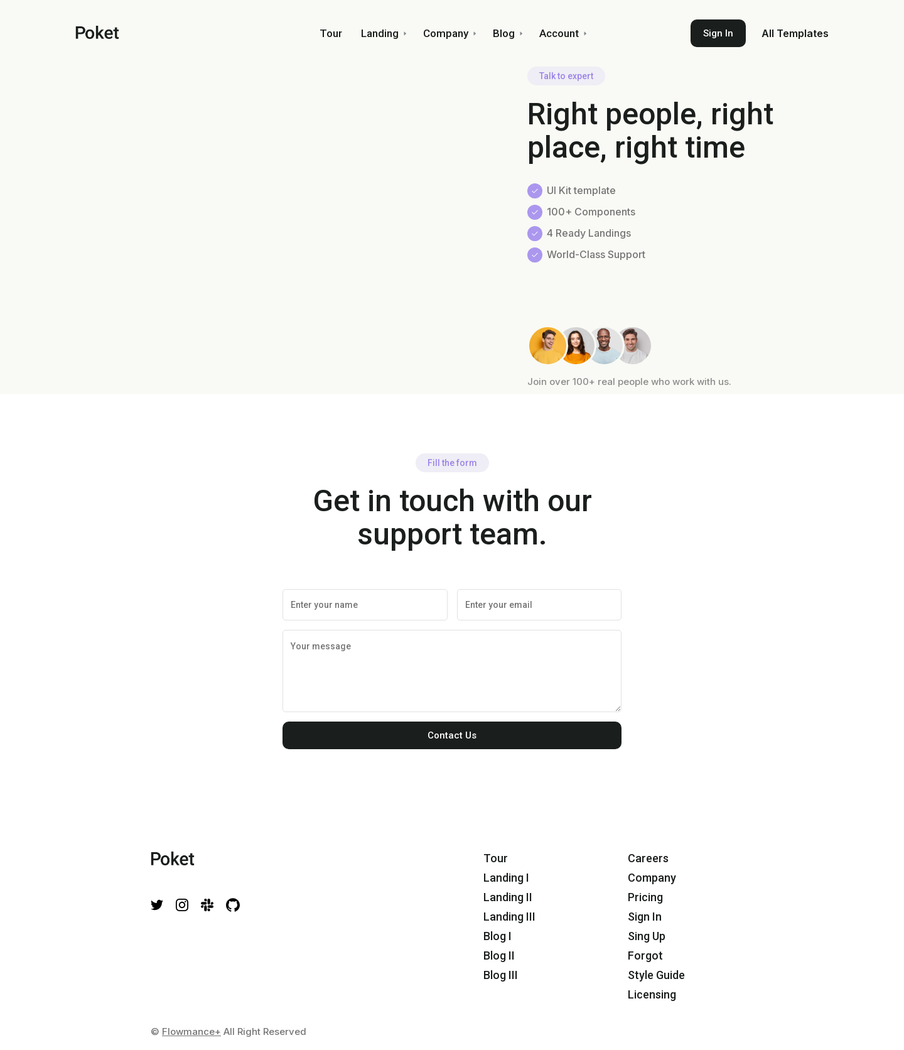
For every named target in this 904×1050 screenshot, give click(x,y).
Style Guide (656, 975)
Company (652, 878)
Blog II (499, 955)
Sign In (718, 33)
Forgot (645, 955)
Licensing (652, 994)
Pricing (645, 897)
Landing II (507, 897)
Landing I (506, 878)
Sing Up (646, 936)
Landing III (509, 917)
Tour (495, 858)
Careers (648, 858)
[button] (383, 33)
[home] (167, 33)
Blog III (500, 975)
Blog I (497, 936)
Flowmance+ (191, 1031)
